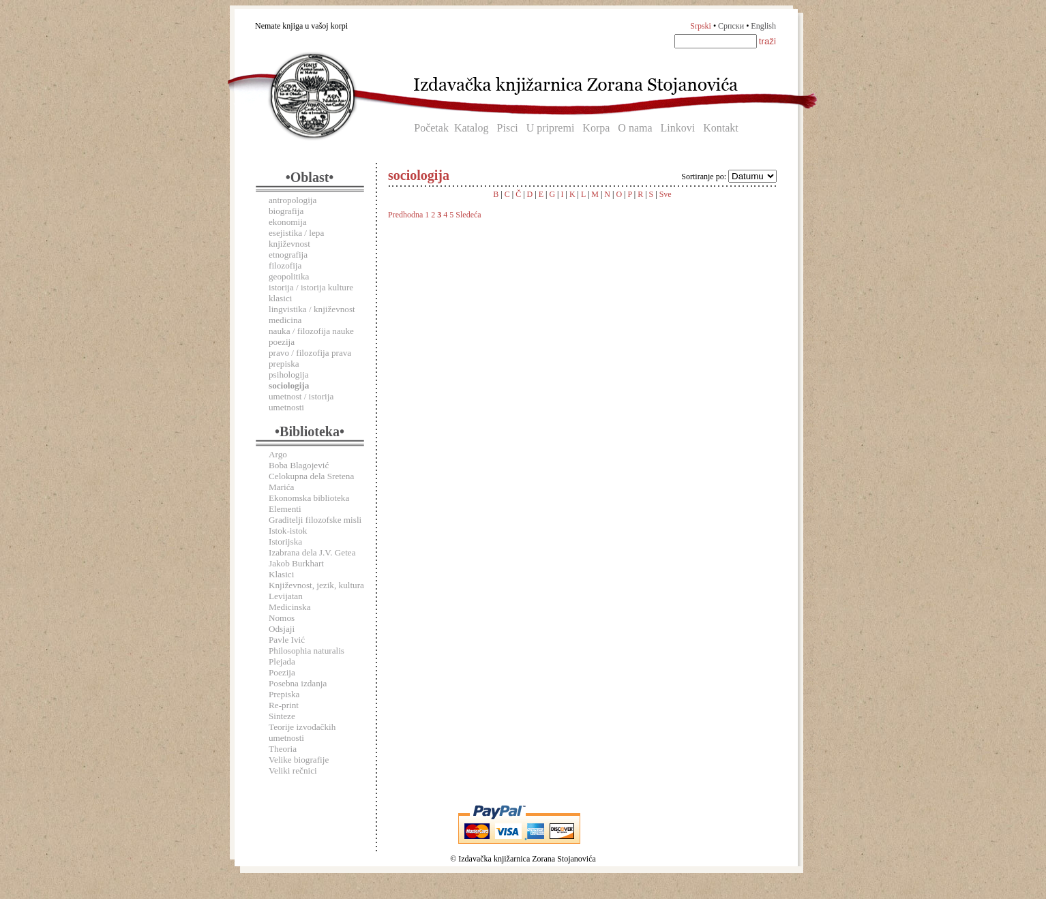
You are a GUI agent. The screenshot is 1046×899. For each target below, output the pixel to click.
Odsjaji (282, 629)
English (763, 26)
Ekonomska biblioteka (309, 498)
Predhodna (405, 214)
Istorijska (285, 541)
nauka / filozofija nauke (311, 331)
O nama (635, 128)
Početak (431, 128)
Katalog (471, 128)
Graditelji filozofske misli (315, 520)
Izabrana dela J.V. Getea (312, 552)
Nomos (282, 618)
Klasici (281, 574)
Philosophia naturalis (306, 650)
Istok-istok (288, 530)
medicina (285, 320)
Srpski (700, 26)
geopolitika (289, 276)
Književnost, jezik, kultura (316, 585)
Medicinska (290, 607)
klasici (280, 298)
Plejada (282, 661)
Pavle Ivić (287, 640)
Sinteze (282, 716)
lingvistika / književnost (312, 309)
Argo (278, 454)
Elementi (285, 509)
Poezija (282, 672)
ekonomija (288, 222)
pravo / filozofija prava (310, 353)
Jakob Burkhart (296, 563)
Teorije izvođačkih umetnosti (302, 732)
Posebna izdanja (298, 683)
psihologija (289, 374)
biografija (286, 211)
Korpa (596, 128)
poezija (282, 342)
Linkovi (678, 128)
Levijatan (286, 596)
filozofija (285, 265)
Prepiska (284, 694)
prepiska (284, 364)
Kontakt (720, 128)
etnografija (288, 254)
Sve (665, 194)
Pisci (507, 128)
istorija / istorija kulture (311, 287)
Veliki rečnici (293, 770)
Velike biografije (299, 760)
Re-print (284, 705)
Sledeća (468, 214)
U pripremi (550, 128)
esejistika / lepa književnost (296, 238)
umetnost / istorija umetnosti (301, 401)
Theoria (283, 749)
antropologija (292, 200)
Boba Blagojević (299, 465)
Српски (731, 26)
